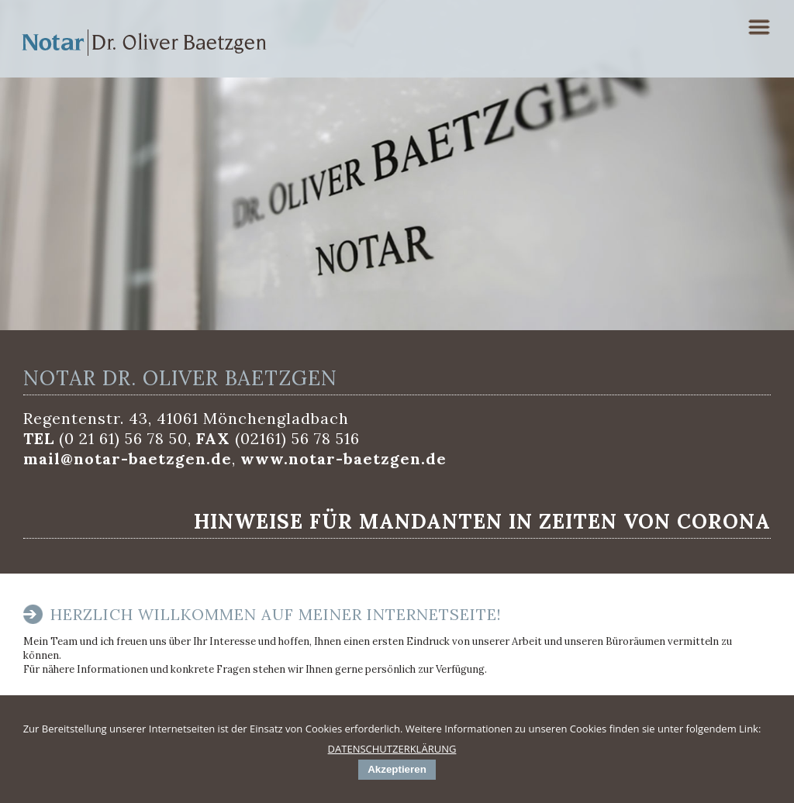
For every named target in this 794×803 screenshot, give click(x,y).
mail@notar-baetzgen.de (127, 458)
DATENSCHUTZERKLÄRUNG (392, 749)
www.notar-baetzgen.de (343, 458)
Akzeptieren (397, 769)
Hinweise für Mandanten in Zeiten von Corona (482, 521)
